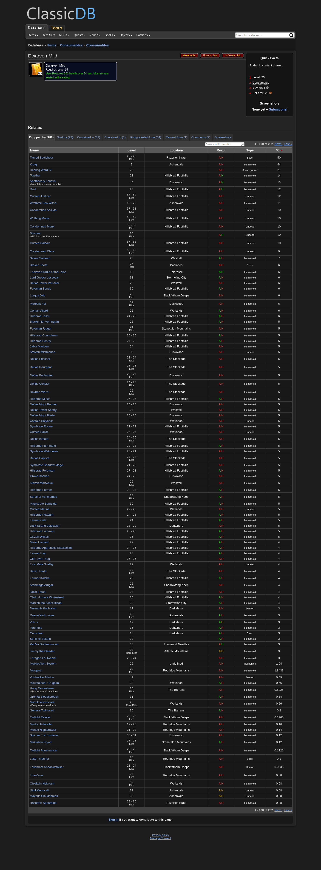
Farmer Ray (38, 553)
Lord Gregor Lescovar (44, 277)
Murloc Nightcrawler (43, 729)
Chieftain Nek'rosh (42, 783)
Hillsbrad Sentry (40, 341)
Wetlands (176, 310)
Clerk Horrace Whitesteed (47, 597)
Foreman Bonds (40, 288)
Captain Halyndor (41, 421)
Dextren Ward (39, 392)
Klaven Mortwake (41, 483)
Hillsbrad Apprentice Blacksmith (51, 547)
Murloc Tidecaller (41, 724)
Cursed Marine (39, 509)
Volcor (34, 622)
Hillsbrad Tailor (39, 316)
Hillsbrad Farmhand (43, 445)
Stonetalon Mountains (176, 328)
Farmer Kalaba (40, 578)
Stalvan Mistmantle (42, 352)
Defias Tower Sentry (43, 410)
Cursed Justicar (40, 196)
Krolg (33, 164)
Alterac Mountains (176, 651)
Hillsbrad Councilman (44, 335)
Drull (33, 189)
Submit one (277, 109)
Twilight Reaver (40, 717)
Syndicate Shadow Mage (46, 465)
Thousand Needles (176, 644)
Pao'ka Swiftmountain (44, 644)
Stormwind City (176, 277)
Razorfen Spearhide (43, 803)
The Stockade (176, 359)
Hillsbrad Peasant (41, 514)
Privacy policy (160, 835)
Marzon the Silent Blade (46, 603)
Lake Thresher (39, 758)
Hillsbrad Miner (40, 399)
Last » (288, 144)
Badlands (176, 265)
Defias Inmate (39, 439)
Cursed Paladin (40, 243)
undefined (176, 663)
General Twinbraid (42, 710)
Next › (278, 144)
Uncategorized (250, 170)
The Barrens (176, 689)
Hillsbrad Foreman (42, 470)
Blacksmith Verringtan (44, 321)
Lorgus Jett (37, 295)
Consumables (71, 45)
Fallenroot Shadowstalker (47, 767)
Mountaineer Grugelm (44, 683)
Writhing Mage (39, 218)
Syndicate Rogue (41, 426)
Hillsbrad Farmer (41, 490)
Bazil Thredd (38, 571)
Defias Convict (39, 383)
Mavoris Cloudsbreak (44, 796)
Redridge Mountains (176, 670)
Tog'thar (35, 175)
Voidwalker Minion (42, 677)
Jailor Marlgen (39, 346)
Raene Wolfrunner (42, 615)
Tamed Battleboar (41, 157)
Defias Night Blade (42, 415)
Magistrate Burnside (43, 503)
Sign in (113, 819)
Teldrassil (176, 272)
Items (51, 45)
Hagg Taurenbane (42, 688)
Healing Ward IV (40, 170)
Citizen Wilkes (39, 536)
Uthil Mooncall (39, 790)
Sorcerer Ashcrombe (43, 496)
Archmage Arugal (41, 585)
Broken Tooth (38, 265)
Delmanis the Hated (43, 608)
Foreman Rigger (40, 328)
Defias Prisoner (40, 359)
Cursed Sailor (39, 432)
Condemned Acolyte (43, 210)
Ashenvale (176, 164)
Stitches (35, 233)
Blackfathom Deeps (176, 295)
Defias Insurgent (41, 367)
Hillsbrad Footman (42, 531)
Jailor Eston (37, 592)
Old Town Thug (40, 558)
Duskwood (176, 182)
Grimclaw (36, 633)
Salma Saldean (40, 258)
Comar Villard (39, 310)
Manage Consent (160, 838)
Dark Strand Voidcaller (45, 525)
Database (36, 45)
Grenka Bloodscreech (44, 696)
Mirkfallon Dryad (40, 742)
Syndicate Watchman (44, 451)
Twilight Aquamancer (43, 750)
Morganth (36, 670)
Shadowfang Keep (176, 496)
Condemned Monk (42, 226)
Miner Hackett (39, 542)
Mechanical (250, 663)
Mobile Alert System (43, 663)
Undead (250, 196)
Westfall (176, 258)
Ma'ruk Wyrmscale (42, 702)
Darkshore (176, 525)
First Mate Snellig (41, 564)
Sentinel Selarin (40, 638)
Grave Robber (39, 476)
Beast (250, 157)
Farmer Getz (38, 520)
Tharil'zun (36, 775)
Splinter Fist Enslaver (44, 735)
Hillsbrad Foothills (176, 175)
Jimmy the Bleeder (42, 651)
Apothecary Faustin (43, 181)
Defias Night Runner (43, 404)
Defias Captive (39, 458)
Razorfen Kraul (176, 157)
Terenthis (36, 627)
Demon (250, 608)
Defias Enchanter (41, 375)
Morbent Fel (38, 303)
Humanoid (250, 164)
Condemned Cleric (42, 251)
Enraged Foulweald (43, 658)
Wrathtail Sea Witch (43, 203)
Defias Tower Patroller (44, 283)
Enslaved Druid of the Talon (48, 272)
